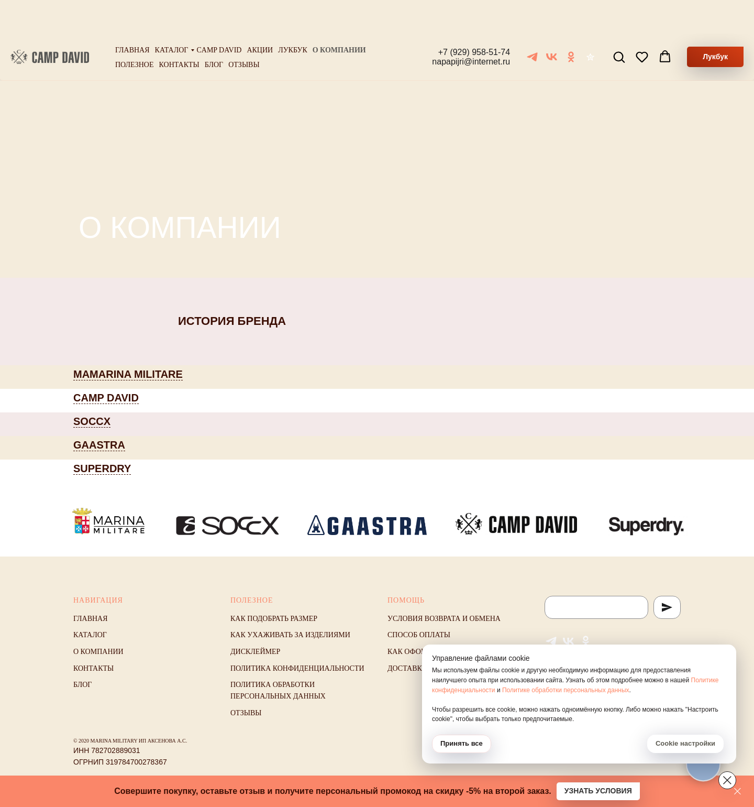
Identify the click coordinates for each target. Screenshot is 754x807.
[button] (619, 23)
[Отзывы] (590, 23)
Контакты (179, 31)
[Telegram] (532, 23)
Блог (214, 31)
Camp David (218, 16)
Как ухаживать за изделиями (290, 635)
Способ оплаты (418, 635)
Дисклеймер (255, 652)
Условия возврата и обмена (444, 619)
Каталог (171, 16)
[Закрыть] (737, 792)
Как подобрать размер (273, 619)
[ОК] (571, 23)
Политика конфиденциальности (297, 668)
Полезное (134, 31)
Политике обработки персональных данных (565, 690)
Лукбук (292, 16)
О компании (339, 16)
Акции (260, 16)
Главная (132, 16)
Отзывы (243, 31)
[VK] (551, 23)
